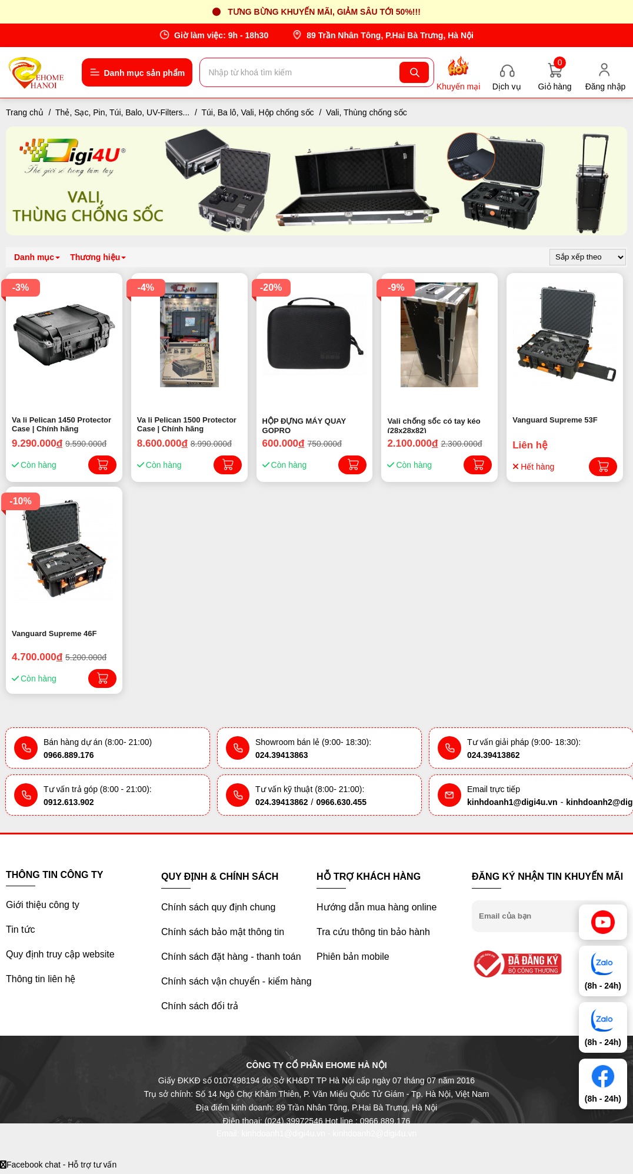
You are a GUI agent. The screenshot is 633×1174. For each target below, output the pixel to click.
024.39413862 (493, 755)
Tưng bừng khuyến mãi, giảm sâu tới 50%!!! (324, 11)
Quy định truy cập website (60, 954)
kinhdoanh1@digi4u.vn (512, 802)
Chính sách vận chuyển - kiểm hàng (236, 981)
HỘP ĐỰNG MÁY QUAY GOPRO (304, 425)
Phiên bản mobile (352, 957)
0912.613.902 (69, 802)
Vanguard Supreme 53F (555, 419)
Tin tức (20, 929)
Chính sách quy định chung (218, 907)
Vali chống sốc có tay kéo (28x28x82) (433, 425)
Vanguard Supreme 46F (54, 633)
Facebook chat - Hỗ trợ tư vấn (58, 1164)
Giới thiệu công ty (42, 905)
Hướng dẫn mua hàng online (376, 907)
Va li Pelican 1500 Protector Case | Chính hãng (186, 424)
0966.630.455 (341, 802)
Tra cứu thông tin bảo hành (373, 932)
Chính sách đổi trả (199, 1006)
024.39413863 (281, 755)
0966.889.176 (69, 755)
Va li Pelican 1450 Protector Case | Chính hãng (61, 424)
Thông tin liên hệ (40, 979)
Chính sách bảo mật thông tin (222, 932)
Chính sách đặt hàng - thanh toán (231, 957)
